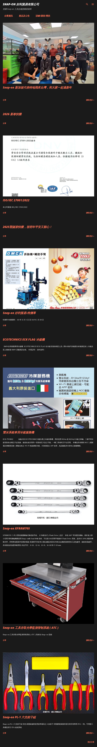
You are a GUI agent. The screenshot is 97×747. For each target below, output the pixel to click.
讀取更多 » (90, 100)
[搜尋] (87, 4)
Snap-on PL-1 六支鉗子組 (19, 717)
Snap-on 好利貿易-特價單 (19, 313)
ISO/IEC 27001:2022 (16, 200)
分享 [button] (4, 100)
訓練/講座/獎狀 (41, 15)
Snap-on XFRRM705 (16, 528)
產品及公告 (23, 15)
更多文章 (91, 742)
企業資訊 (7, 15)
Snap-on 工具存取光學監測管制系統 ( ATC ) (30, 628)
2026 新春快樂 (12, 114)
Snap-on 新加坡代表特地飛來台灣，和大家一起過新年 (37, 87)
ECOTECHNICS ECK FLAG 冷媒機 (24, 339)
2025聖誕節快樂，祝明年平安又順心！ (27, 227)
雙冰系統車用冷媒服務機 (18, 432)
